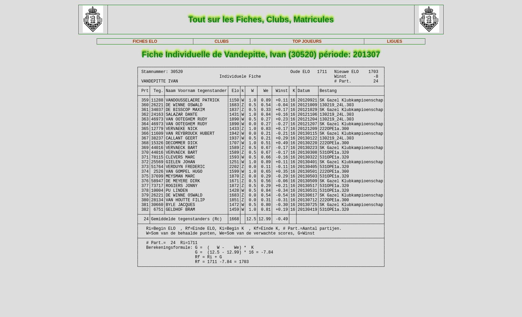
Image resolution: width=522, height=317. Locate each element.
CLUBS (222, 41)
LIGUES (394, 41)
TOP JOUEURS (307, 41)
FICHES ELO (145, 41)
